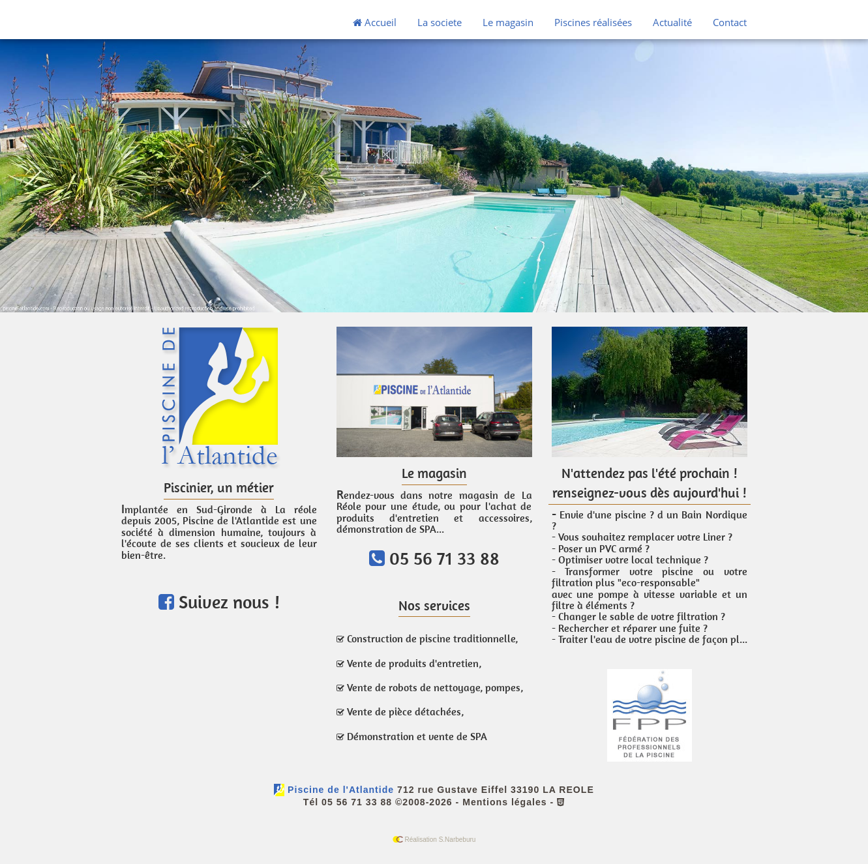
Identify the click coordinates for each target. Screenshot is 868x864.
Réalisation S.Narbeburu (434, 839)
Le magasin (508, 22)
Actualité (672, 22)
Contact (730, 22)
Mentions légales (504, 802)
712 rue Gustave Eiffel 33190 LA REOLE (495, 789)
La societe (439, 22)
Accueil (375, 22)
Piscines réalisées (593, 22)
